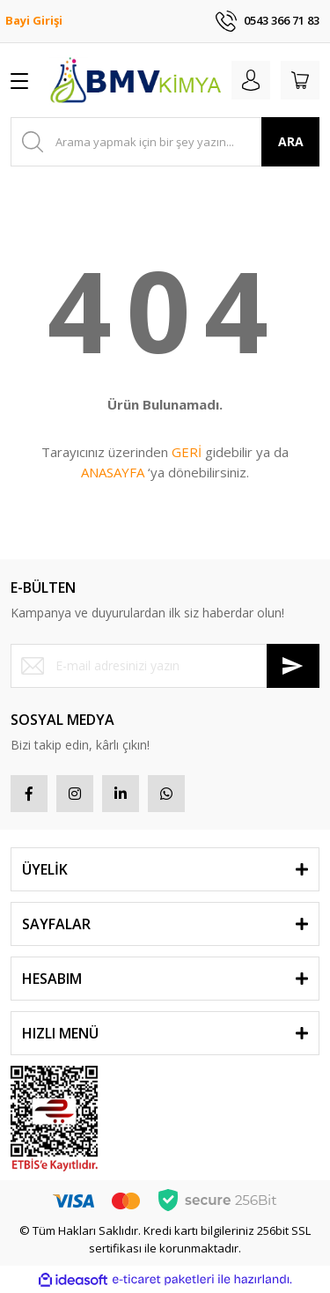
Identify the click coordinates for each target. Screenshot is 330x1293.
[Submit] (293, 666)
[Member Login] (250, 80)
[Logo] (135, 80)
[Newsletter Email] (165, 666)
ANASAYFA (112, 472)
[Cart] (300, 80)
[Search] (165, 141)
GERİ (187, 452)
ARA (291, 141)
